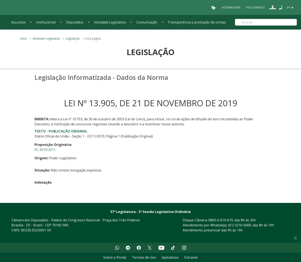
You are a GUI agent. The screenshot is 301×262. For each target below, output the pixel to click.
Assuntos (18, 22)
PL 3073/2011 (45, 149)
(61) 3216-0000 (239, 225)
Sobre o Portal (114, 257)
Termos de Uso (144, 257)
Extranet (191, 257)
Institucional (46, 22)
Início (23, 38)
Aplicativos (170, 257)
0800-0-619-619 (220, 220)
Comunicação (146, 22)
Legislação (72, 38)
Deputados (74, 22)
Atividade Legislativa (110, 22)
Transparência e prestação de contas (197, 22)
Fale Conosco (255, 7)
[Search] (266, 22)
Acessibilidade (231, 7)
